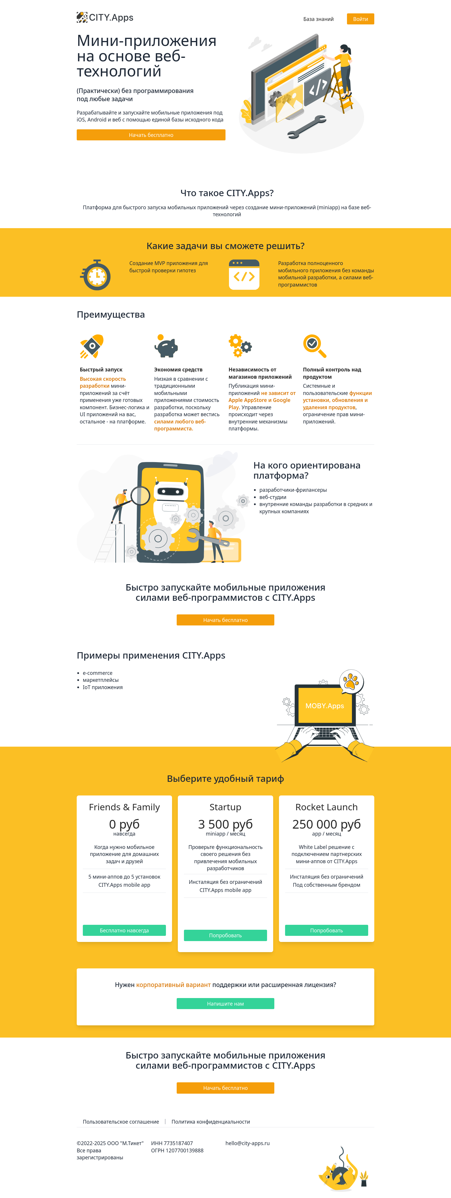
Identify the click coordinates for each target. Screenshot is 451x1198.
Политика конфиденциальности (211, 1121)
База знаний (318, 18)
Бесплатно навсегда (124, 930)
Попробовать (225, 935)
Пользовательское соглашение (121, 1121)
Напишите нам (225, 1003)
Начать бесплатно (151, 134)
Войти (360, 18)
